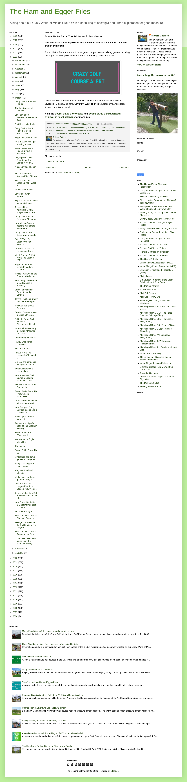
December (20, 60)
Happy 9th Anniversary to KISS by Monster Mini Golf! (25, 331)
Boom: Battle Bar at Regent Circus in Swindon (24, 151)
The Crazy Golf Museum (151, 259)
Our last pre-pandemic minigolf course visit (25, 363)
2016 (15, 575)
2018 (15, 566)
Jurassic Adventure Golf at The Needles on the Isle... (26, 495)
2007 (15, 612)
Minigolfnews (146, 276)
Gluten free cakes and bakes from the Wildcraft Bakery (25, 541)
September (20, 73)
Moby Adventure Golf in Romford (37, 669)
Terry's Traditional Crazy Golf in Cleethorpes (26, 300)
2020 (15, 558)
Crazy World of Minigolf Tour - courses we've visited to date (50, 644)
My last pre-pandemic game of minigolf (25, 478)
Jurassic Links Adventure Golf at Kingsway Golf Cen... (25, 209)
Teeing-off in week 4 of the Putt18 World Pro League (25, 525)
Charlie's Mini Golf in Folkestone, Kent (24, 249)
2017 (15, 570)
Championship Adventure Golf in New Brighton (44, 708)
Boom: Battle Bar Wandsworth (23, 433)
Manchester (120, 127)
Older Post (125, 167)
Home (88, 167)
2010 (15, 599)
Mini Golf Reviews (148, 293)
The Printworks (106, 130)
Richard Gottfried (160, 36)
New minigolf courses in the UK (156, 75)
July (17, 81)
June (17, 85)
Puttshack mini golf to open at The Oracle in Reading (26, 426)
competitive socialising (77, 127)
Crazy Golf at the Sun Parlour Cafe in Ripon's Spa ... (25, 131)
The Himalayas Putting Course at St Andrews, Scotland (48, 746)
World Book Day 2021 (25, 511)
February (19, 549)
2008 (15, 608)
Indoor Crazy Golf (107, 127)
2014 (15, 583)
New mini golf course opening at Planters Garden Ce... (25, 225)
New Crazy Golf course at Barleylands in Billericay (26, 283)
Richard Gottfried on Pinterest (154, 255)
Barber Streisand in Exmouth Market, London (24, 292)
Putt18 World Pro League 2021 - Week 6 (25, 183)
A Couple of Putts (148, 289)
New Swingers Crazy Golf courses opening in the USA (26, 410)
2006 (15, 616)
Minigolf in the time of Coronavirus (60, 130)
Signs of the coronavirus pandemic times (26, 201)
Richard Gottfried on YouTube (154, 244)
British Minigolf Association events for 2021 (26, 117)
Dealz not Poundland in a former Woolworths (26, 402)
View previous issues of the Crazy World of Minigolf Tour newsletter (156, 207)
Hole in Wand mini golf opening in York (25, 143)
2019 (15, 562)
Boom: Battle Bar (60, 127)
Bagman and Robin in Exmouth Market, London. (25, 267)
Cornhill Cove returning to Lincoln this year (26, 313)
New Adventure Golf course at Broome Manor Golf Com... (24, 378)
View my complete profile (149, 65)
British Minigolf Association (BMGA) (157, 263)
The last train (21, 446)
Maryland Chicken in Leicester (24, 471)
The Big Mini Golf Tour (150, 386)
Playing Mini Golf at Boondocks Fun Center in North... (24, 160)
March (18, 98)
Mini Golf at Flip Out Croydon (24, 307)
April (17, 93)
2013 (15, 587)
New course (81, 130)
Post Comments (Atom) (69, 172)
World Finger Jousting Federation (155, 363)
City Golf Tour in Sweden (22, 195)
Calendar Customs (149, 373)
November (20, 64)
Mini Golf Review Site (150, 297)
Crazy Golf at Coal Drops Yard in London (26, 233)
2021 (15, 57)
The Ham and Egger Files (49, 11)
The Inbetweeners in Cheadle (24, 109)
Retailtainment (93, 130)
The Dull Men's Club (149, 383)
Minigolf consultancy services (154, 197)
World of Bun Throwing (151, 353)
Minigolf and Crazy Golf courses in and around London (48, 631)
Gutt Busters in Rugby (25, 124)
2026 (15, 36)
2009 (15, 604)
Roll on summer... (23, 348)
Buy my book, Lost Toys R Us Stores (157, 219)
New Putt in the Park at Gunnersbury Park (26, 532)
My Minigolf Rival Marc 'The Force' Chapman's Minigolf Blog (156, 314)
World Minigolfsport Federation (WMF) (158, 266)
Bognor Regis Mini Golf (26, 137)
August (18, 77)
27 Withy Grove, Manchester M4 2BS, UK (72, 133)
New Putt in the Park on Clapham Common (26, 517)
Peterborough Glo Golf (25, 338)
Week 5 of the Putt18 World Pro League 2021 (25, 257)
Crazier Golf (93, 127)
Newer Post (51, 167)
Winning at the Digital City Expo (25, 440)
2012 (15, 591)
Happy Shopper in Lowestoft (23, 343)
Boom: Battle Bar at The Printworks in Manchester (26, 394)
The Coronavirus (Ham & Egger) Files (40, 682)
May (17, 89)
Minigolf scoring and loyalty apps (24, 464)
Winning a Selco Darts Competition (25, 386)
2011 (15, 595)
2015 (15, 579)
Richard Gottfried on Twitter (153, 248)
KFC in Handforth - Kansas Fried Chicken (26, 175)
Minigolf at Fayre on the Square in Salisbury (26, 275)
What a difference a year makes (24, 370)
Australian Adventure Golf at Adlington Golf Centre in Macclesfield (53, 733)
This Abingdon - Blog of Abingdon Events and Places (155, 358)
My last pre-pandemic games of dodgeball (25, 458)
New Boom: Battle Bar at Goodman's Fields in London (25, 505)
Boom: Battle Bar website (69, 113)
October (19, 69)
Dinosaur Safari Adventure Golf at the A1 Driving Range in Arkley (52, 695)
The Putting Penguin (149, 286)
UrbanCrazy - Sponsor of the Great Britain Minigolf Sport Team (156, 281)
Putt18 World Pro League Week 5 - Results (24, 241)
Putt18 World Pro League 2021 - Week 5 (25, 355)
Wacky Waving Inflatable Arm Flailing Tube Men (44, 720)
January (19, 553)
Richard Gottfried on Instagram (154, 252)
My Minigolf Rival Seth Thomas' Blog (157, 325)
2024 (15, 44)
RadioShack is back (24, 190)
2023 (15, 48)
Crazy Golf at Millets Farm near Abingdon (25, 217)
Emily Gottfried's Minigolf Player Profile (158, 228)
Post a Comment (56, 161)
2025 (15, 40)
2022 (15, 53)
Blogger (114, 771)
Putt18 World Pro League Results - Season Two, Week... (26, 486)
